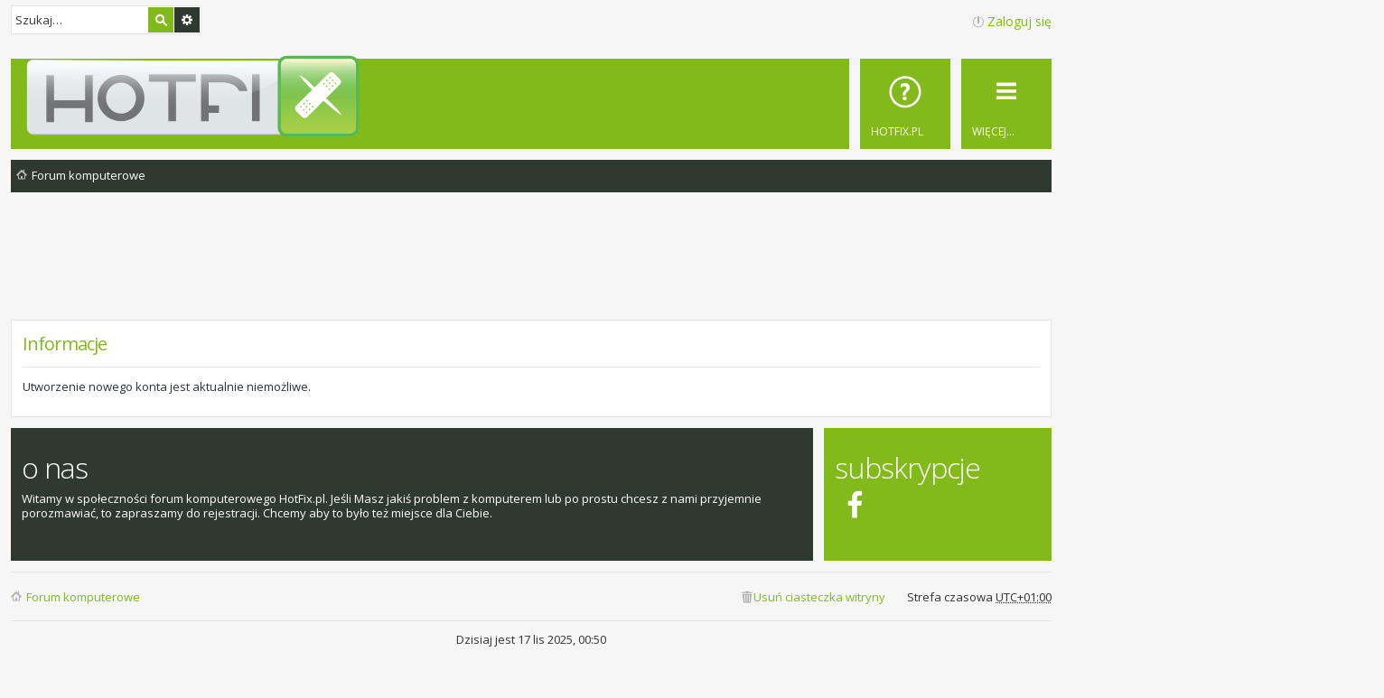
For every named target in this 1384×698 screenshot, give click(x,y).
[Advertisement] (531, 270)
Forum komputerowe (83, 597)
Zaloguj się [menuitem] (1019, 21)
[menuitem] (905, 104)
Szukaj (160, 20)
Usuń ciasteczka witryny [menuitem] (819, 597)
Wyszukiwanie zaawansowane (187, 20)
